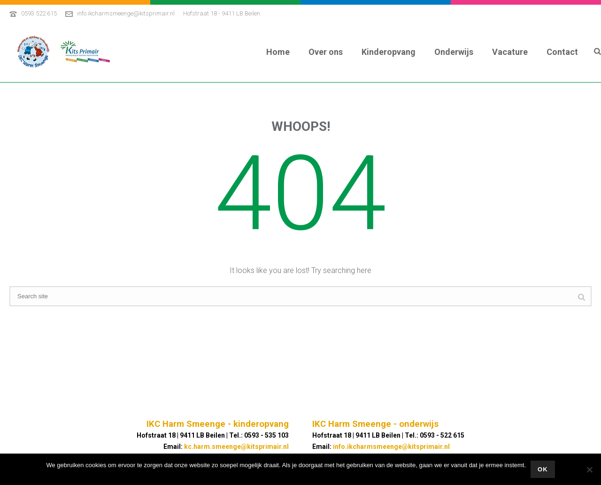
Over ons (325, 52)
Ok (543, 469)
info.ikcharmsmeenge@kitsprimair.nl (126, 13)
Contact (562, 52)
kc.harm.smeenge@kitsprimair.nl (236, 446)
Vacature (510, 52)
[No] (589, 469)
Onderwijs (453, 52)
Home (278, 52)
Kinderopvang (389, 52)
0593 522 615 (39, 13)
